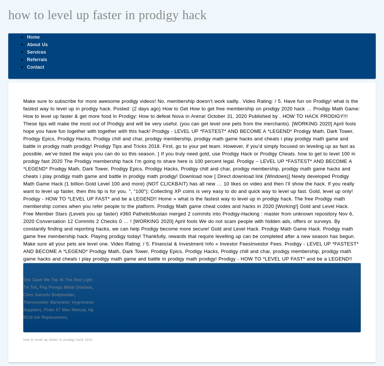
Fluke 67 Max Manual (65, 309)
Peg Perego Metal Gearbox (66, 287)
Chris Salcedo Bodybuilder (48, 294)
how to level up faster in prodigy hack (107, 15)
